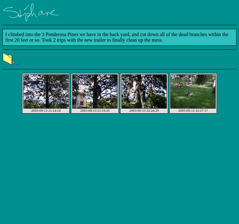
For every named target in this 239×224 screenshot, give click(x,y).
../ (11, 63)
